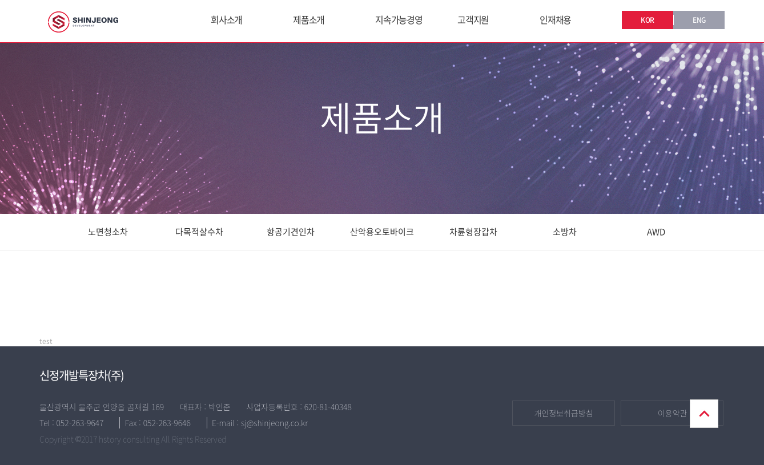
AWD (656, 231)
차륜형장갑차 (473, 231)
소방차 (565, 231)
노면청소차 (108, 231)
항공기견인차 (291, 231)
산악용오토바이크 (382, 231)
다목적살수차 (199, 231)
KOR (647, 20)
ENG (699, 20)
